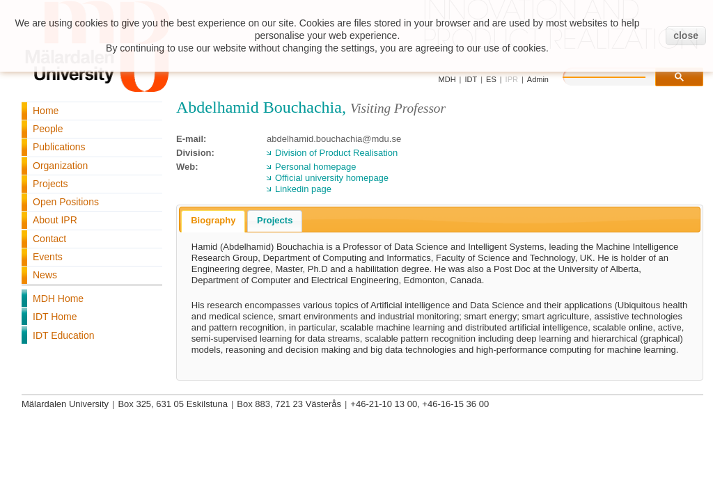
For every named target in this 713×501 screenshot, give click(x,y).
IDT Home (55, 316)
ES (491, 79)
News (45, 274)
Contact (49, 238)
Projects (50, 183)
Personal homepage (315, 166)
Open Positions (66, 201)
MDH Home (58, 298)
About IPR (55, 219)
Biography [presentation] (213, 220)
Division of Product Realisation (336, 153)
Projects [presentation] (274, 220)
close (685, 35)
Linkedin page (303, 189)
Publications (59, 146)
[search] (618, 75)
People (48, 128)
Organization (60, 165)
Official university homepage (332, 178)
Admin (538, 79)
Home (45, 110)
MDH (447, 79)
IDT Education (63, 335)
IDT (470, 79)
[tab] (213, 221)
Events (48, 256)
